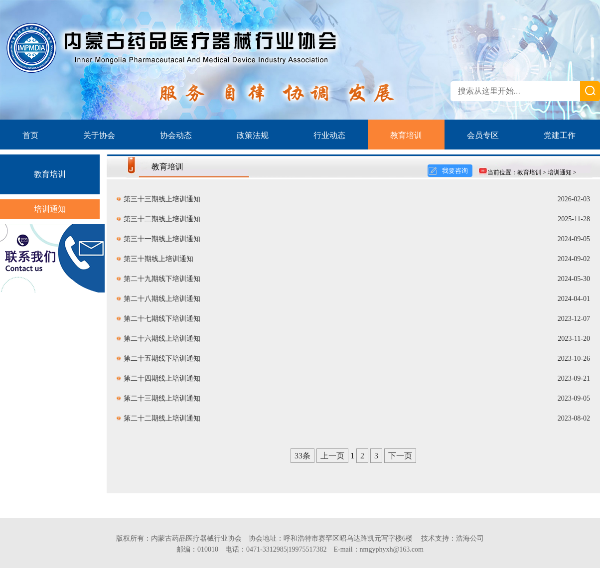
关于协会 (99, 135)
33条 (302, 455)
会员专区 (483, 135)
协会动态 (176, 135)
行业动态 (329, 135)
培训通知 (50, 209)
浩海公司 (470, 538)
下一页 (400, 455)
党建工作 (560, 135)
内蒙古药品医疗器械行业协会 (196, 538)
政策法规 (253, 135)
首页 (30, 135)
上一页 (332, 455)
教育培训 (406, 135)
